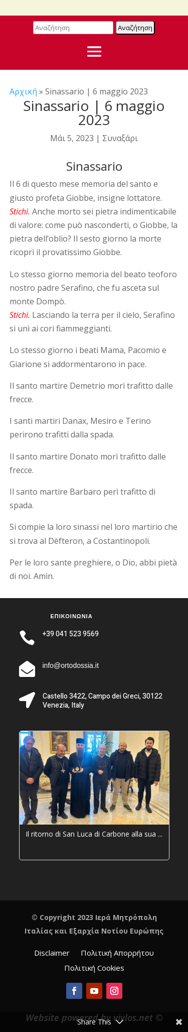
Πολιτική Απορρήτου (117, 953)
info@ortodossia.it (71, 665)
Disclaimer (52, 953)
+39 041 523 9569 (71, 634)
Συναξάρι (120, 138)
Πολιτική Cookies (94, 968)
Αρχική (23, 91)
